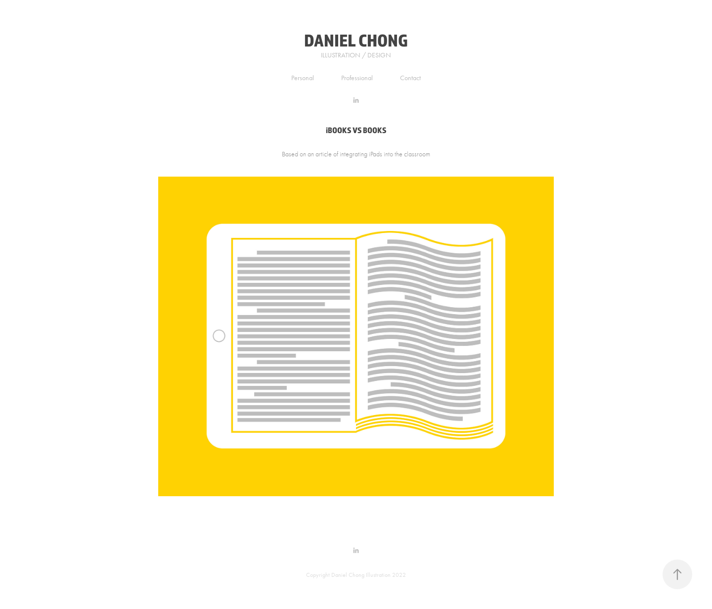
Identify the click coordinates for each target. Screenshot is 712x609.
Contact (410, 78)
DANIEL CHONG (356, 40)
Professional (357, 78)
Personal (302, 78)
